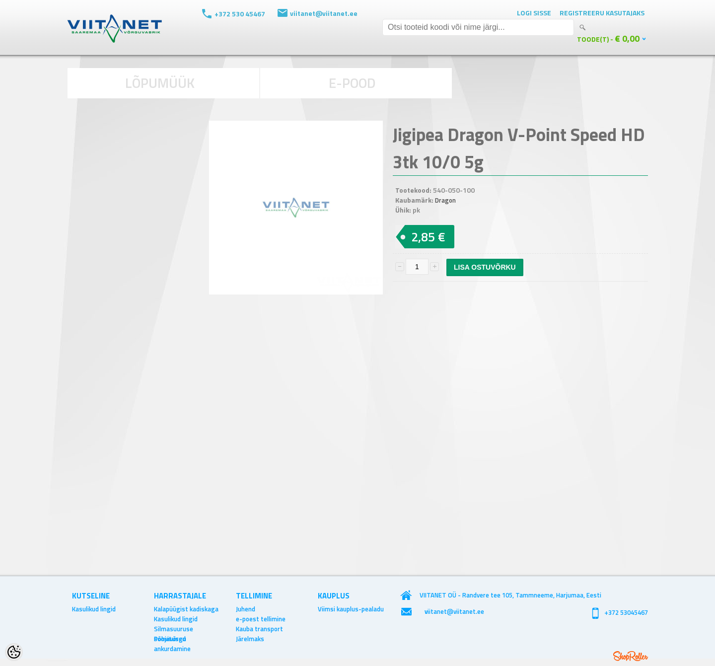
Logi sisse (534, 12)
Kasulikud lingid (94, 609)
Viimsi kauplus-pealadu (351, 609)
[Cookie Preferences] (14, 652)
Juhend (245, 609)
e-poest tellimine (261, 619)
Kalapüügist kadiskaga (186, 609)
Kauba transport (259, 629)
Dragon (445, 200)
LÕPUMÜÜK (160, 82)
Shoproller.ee (630, 656)
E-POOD (352, 82)
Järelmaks (250, 639)
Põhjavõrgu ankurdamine (172, 639)
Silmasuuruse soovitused (173, 629)
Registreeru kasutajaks (602, 12)
